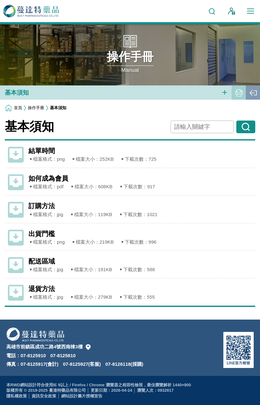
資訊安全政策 (44, 396)
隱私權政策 (16, 396)
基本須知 (17, 92)
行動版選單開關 (250, 12)
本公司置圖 (88, 347)
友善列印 (239, 92)
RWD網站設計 (23, 385)
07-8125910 (33, 355)
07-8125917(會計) (39, 364)
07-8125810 (63, 355)
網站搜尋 (210, 8)
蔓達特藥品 (31, 11)
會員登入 (231, 11)
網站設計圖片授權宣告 (81, 396)
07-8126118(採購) (124, 364)
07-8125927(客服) (82, 364)
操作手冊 (36, 107)
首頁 (18, 107)
